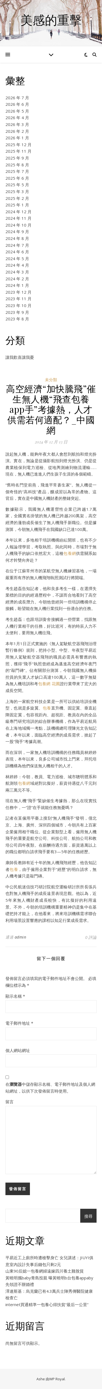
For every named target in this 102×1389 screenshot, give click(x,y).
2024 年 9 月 (17, 231)
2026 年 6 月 (17, 104)
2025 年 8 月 (17, 164)
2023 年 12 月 (18, 292)
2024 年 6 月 (17, 251)
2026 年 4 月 (17, 117)
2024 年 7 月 (17, 245)
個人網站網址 (17, 1050)
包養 (47, 708)
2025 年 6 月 (17, 178)
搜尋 (88, 1216)
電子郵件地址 (19, 1023)
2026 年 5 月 (17, 111)
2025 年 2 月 (17, 198)
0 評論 (91, 937)
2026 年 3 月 (17, 124)
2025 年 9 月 (17, 158)
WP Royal (57, 1378)
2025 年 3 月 (17, 191)
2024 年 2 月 (17, 278)
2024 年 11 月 (18, 218)
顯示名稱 (15, 996)
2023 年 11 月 (18, 298)
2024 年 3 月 (17, 272)
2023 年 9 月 (17, 312)
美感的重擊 (51, 20)
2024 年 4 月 (17, 265)
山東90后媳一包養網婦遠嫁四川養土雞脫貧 (44, 1271)
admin (20, 937)
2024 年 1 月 (17, 285)
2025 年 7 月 (17, 171)
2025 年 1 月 (17, 205)
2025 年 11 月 (18, 151)
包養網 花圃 (49, 683)
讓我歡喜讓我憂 (19, 357)
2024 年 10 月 (18, 225)
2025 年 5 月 (17, 184)
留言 (9, 1101)
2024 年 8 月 (17, 238)
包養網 (69, 553)
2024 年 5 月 (17, 258)
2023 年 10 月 (18, 305)
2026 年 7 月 (17, 97)
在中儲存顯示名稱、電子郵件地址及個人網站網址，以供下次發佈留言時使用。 (50, 1087)
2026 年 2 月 (17, 131)
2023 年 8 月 (17, 318)
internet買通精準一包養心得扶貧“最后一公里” (46, 1304)
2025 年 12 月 (18, 144)
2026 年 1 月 (17, 137)
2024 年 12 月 (18, 211)
